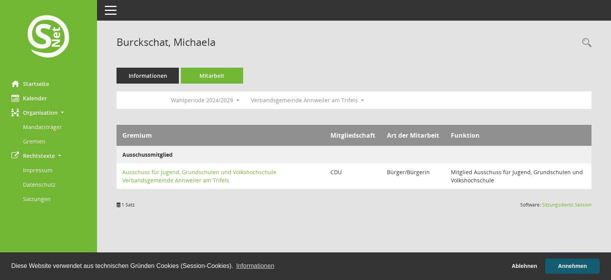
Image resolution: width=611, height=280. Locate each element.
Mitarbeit (212, 75)
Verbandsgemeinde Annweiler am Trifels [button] (307, 100)
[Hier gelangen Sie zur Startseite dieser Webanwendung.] (48, 37)
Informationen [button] (255, 265)
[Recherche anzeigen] (585, 43)
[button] (48, 112)
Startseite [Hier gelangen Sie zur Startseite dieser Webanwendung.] (30, 84)
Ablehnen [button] (524, 266)
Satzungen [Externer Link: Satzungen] (37, 199)
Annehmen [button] (572, 266)
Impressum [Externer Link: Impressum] (38, 170)
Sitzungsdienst (567, 204)
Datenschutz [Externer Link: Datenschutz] (39, 184)
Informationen (148, 75)
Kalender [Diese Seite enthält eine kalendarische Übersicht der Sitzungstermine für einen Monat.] (29, 98)
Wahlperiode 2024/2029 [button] (205, 100)
